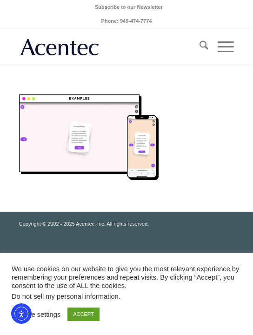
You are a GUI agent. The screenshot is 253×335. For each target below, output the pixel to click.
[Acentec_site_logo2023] (105, 47)
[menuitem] (128, 7)
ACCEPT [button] (83, 314)
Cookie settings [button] (37, 314)
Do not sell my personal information (65, 296)
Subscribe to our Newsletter (129, 7)
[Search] (199, 47)
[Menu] (221, 47)
